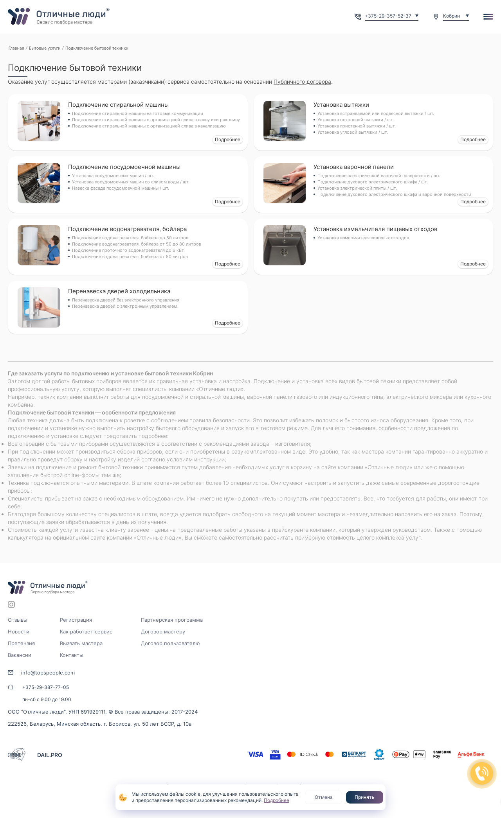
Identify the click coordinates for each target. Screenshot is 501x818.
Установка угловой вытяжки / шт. (352, 132)
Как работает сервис (86, 631)
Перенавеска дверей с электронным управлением (124, 306)
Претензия (21, 643)
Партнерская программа (172, 620)
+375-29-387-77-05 (45, 687)
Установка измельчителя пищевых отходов (363, 237)
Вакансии (19, 655)
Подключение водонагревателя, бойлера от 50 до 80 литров (136, 244)
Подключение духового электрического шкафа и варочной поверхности (394, 194)
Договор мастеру (163, 631)
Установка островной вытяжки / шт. (355, 119)
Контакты (71, 655)
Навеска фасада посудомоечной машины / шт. (120, 188)
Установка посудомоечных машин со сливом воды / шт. (130, 182)
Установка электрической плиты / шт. (357, 188)
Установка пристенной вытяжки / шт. (356, 126)
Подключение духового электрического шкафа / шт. (372, 182)
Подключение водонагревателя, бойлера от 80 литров (130, 256)
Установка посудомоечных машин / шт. (113, 175)
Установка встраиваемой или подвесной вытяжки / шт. (375, 113)
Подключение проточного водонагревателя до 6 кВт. (128, 250)
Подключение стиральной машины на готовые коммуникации (137, 113)
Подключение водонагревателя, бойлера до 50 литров (130, 237)
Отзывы (17, 620)
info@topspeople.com (48, 672)
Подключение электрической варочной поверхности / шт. (378, 175)
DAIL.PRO (49, 755)
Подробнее (227, 139)
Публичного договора (302, 81)
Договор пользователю (170, 643)
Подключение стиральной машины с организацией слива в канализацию (149, 126)
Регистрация (76, 620)
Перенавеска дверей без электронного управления (125, 300)
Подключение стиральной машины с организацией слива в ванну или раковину (156, 119)
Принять (365, 797)
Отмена (324, 797)
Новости (18, 631)
